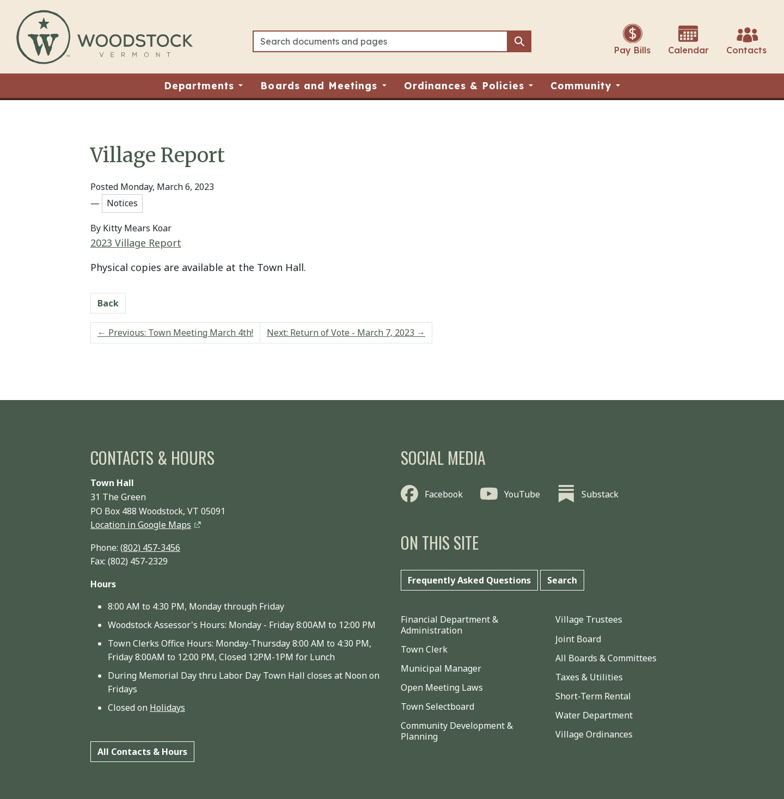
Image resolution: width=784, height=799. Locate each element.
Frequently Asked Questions (469, 580)
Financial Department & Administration (449, 624)
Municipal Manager (441, 668)
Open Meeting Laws (442, 687)
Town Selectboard (437, 706)
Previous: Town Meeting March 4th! (175, 333)
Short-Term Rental (593, 696)
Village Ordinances (594, 734)
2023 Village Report (135, 242)
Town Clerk (424, 649)
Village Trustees (588, 619)
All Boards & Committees (606, 658)
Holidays (167, 708)
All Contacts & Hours (142, 752)
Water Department (594, 715)
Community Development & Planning (457, 731)
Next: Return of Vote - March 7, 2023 (346, 333)
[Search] (380, 41)
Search (562, 580)
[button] (203, 85)
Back (108, 303)
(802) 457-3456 (150, 548)
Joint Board (578, 639)
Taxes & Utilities (589, 677)
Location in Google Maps (140, 525)
